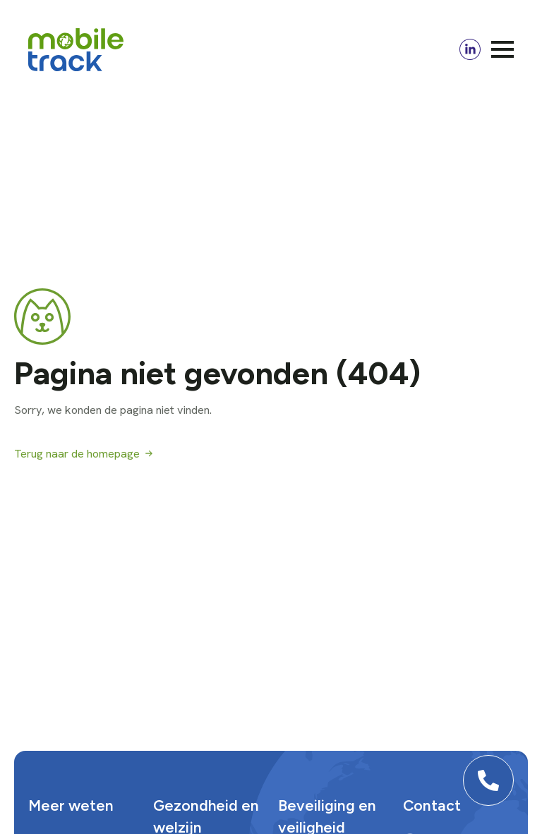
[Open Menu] (502, 49)
